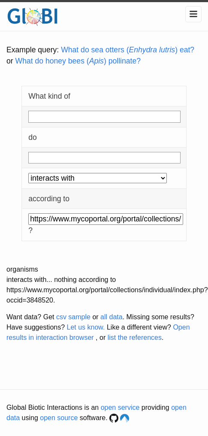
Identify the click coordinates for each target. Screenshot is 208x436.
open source (59, 417)
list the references (135, 337)
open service (120, 407)
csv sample (73, 317)
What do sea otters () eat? (127, 49)
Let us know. (86, 327)
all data (111, 317)
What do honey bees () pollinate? (78, 61)
